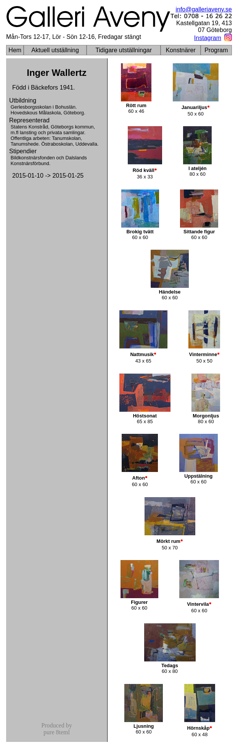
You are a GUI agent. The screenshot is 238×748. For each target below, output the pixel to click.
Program (216, 50)
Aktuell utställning (55, 50)
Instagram (207, 38)
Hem (14, 50)
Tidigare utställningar (123, 50)
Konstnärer (180, 50)
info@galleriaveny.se (203, 9)
